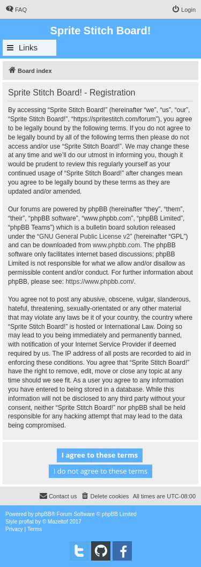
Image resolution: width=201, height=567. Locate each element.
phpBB (43, 514)
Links (28, 47)
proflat (26, 522)
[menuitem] (16, 9)
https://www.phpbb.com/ (99, 281)
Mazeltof (58, 522)
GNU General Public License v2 (84, 236)
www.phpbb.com (116, 245)
